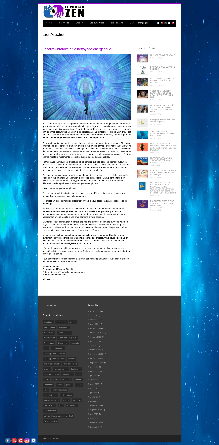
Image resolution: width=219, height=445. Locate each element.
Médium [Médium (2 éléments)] (78, 380)
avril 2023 (94, 345)
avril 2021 (94, 397)
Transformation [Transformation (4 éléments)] (50, 411)
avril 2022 (94, 380)
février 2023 (95, 350)
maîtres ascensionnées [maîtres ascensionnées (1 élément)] (62, 380)
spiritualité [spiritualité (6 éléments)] (77, 400)
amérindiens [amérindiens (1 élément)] (61, 322)
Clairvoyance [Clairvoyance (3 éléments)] (49, 343)
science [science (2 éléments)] (66, 400)
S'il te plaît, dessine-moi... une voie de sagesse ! (162, 121)
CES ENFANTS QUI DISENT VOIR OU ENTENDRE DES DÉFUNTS (162, 81)
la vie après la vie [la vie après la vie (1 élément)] (70, 364)
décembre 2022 (96, 354)
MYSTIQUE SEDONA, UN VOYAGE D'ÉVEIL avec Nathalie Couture (161, 160)
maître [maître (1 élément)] (46, 380)
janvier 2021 (95, 401)
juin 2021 (94, 393)
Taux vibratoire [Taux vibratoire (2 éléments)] (49, 406)
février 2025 (95, 311)
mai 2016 (94, 414)
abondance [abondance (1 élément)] (48, 322)
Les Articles (64, 23)
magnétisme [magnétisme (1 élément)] (67, 374)
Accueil (49, 23)
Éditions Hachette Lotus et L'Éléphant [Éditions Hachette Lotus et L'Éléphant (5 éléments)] (58, 416)
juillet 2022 (94, 371)
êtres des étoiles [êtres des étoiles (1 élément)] (50, 421)
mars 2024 (94, 324)
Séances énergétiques (139, 23)
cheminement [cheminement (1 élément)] (49, 338)
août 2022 (94, 367)
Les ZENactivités (97, 23)
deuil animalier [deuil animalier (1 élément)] (58, 348)
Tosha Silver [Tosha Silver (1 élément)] (72, 406)
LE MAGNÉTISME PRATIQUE (162, 55)
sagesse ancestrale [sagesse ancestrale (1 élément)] (51, 400)
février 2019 (95, 405)
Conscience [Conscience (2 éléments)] (62, 343)
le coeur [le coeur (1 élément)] (47, 369)
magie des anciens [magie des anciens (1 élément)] (51, 374)
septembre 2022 (97, 362)
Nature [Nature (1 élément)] (59, 385)
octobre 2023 (95, 337)
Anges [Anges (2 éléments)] (72, 322)
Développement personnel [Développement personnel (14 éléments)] (54, 359)
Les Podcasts (117, 23)
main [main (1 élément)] (78, 374)
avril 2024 (94, 320)
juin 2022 (94, 375)
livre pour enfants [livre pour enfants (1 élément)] (60, 369)
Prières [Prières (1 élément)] (78, 385)
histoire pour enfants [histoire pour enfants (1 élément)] (52, 364)
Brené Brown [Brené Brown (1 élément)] (49, 333)
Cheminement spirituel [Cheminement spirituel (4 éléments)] (67, 338)
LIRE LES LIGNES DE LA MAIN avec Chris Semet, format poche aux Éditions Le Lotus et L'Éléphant (163, 147)
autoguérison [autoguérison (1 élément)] (64, 327)
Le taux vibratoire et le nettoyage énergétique (77, 49)
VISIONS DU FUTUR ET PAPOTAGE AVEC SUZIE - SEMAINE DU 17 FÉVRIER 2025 (161, 94)
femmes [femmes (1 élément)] (71, 359)
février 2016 (95, 423)
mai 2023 (94, 341)
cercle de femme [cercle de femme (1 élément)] (64, 333)
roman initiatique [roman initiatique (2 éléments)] (50, 395)
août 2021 (94, 388)
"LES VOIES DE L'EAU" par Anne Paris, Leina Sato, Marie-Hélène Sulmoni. (162, 133)
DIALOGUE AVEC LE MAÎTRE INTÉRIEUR (162, 68)
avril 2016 (94, 418)
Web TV (79, 23)
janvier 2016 (95, 427)
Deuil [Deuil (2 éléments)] (46, 348)
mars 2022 (94, 384)
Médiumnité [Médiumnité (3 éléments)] (48, 385)
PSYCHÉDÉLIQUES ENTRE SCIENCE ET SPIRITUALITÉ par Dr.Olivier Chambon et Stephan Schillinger (162, 204)
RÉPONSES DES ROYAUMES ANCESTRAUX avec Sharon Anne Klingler (163, 172)
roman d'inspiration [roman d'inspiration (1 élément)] (59, 390)
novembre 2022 (96, 358)
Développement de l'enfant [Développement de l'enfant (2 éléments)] (54, 354)
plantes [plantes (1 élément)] (69, 385)
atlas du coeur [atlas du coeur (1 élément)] (49, 327)
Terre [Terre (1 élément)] (61, 406)
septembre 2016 (97, 410)
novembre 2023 (96, 332)
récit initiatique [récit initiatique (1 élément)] (66, 395)
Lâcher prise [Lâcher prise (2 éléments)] (76, 369)
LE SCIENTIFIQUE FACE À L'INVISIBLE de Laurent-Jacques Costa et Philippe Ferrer (161, 108)
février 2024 (95, 328)
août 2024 (94, 315)
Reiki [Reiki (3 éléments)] (46, 390)
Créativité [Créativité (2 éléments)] (75, 343)
